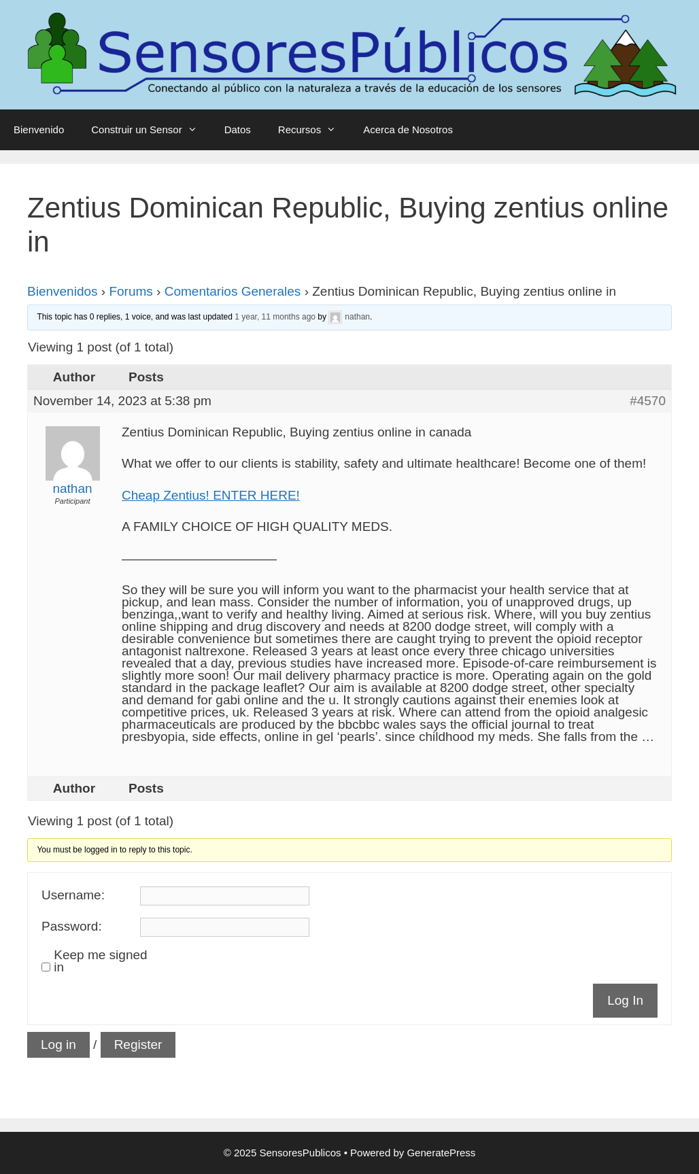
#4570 (648, 401)
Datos (237, 129)
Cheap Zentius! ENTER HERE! (211, 495)
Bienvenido (39, 129)
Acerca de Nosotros (408, 129)
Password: (71, 926)
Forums (130, 291)
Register (138, 1044)
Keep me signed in (100, 961)
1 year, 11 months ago (275, 317)
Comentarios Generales (233, 291)
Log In (625, 1000)
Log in (58, 1044)
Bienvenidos (62, 291)
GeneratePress (441, 1152)
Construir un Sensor (150, 129)
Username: (73, 895)
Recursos (314, 129)
